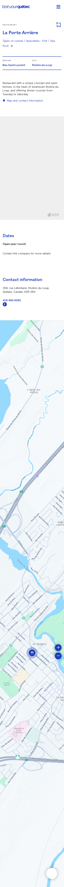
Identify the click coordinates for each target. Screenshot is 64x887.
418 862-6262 (12, 300)
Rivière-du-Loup (42, 64)
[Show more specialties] (11, 45)
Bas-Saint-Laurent (14, 64)
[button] (32, 653)
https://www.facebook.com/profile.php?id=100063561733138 (5, 304)
